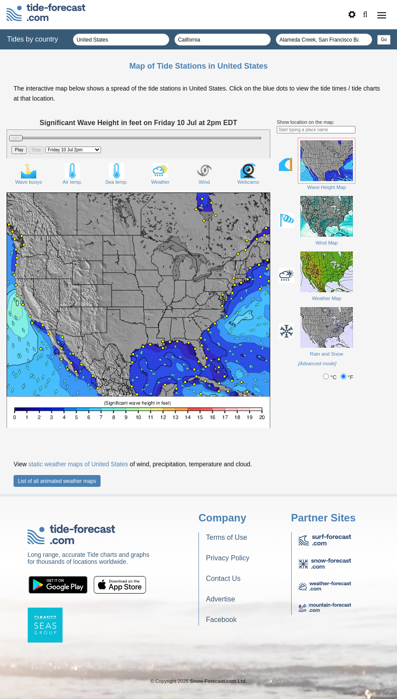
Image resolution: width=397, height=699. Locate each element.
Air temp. (72, 174)
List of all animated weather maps (57, 481)
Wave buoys (28, 174)
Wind (204, 174)
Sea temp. (116, 174)
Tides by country (32, 39)
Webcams (248, 174)
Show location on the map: (305, 122)
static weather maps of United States (78, 464)
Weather (160, 174)
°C (330, 377)
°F (347, 377)
